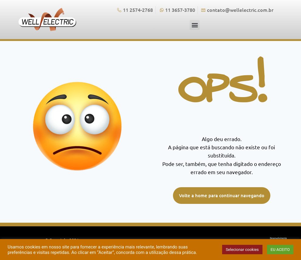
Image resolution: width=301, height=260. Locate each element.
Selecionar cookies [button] (242, 249)
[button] (195, 25)
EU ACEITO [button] (280, 249)
